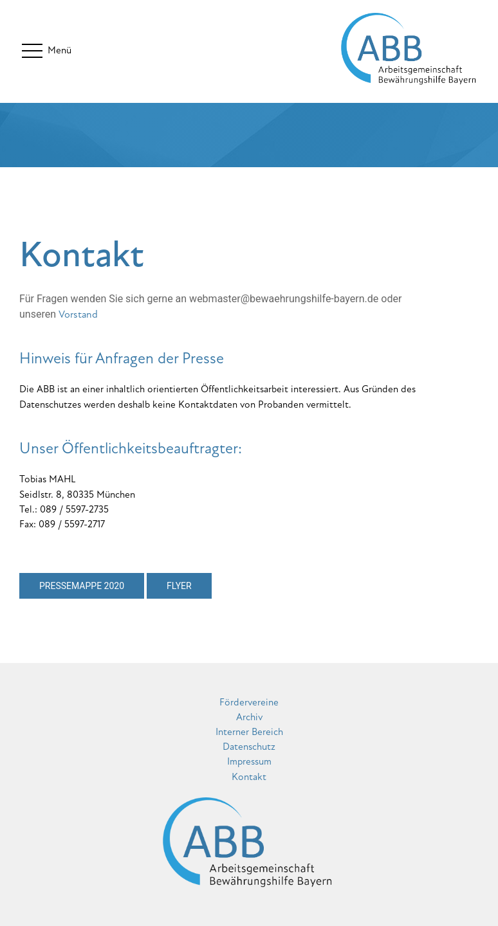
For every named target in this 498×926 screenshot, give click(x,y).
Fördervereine (249, 702)
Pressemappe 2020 (81, 586)
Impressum (249, 761)
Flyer (179, 586)
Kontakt (249, 777)
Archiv (249, 717)
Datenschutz (249, 746)
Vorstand (78, 314)
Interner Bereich (249, 732)
